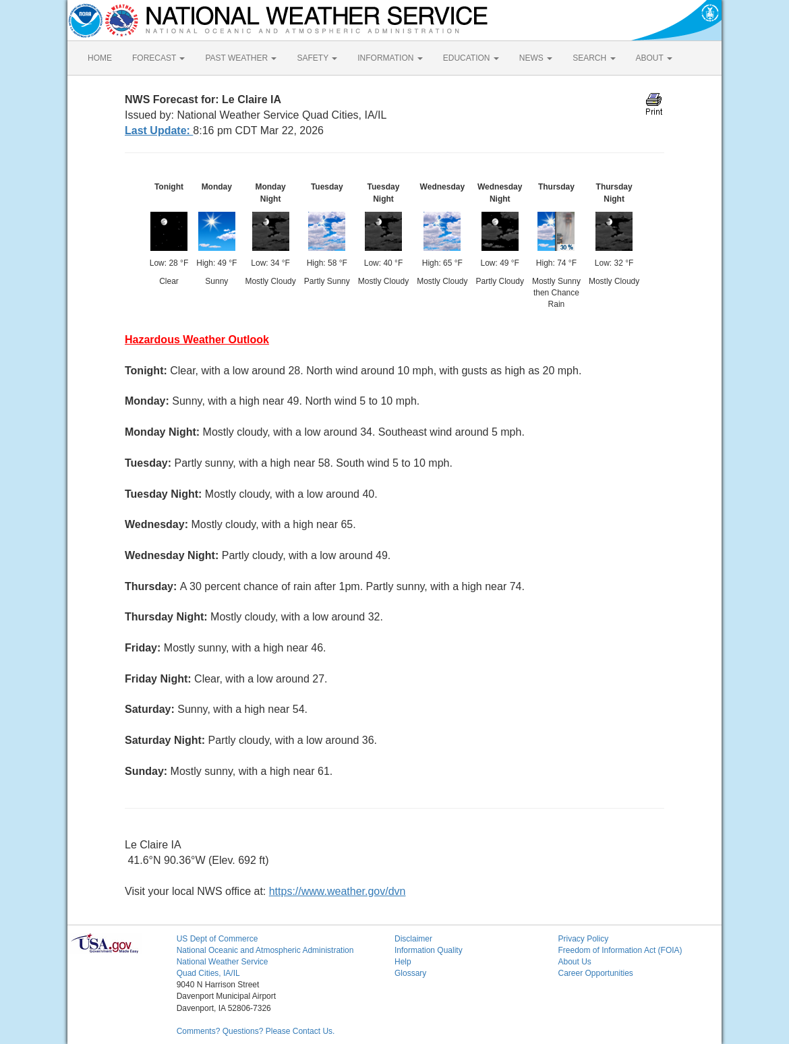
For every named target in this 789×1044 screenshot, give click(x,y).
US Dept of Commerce (217, 939)
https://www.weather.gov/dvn (337, 891)
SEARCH (594, 58)
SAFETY (317, 58)
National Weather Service (222, 961)
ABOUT (654, 58)
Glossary (410, 973)
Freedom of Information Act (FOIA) (620, 950)
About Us (574, 961)
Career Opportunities (595, 973)
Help (402, 961)
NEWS (535, 58)
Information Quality (428, 950)
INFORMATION (389, 58)
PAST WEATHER (240, 58)
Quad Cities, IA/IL (208, 973)
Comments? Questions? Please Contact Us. (256, 1031)
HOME (100, 58)
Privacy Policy (583, 939)
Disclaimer (413, 939)
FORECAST (158, 58)
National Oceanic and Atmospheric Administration (265, 950)
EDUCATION (471, 58)
